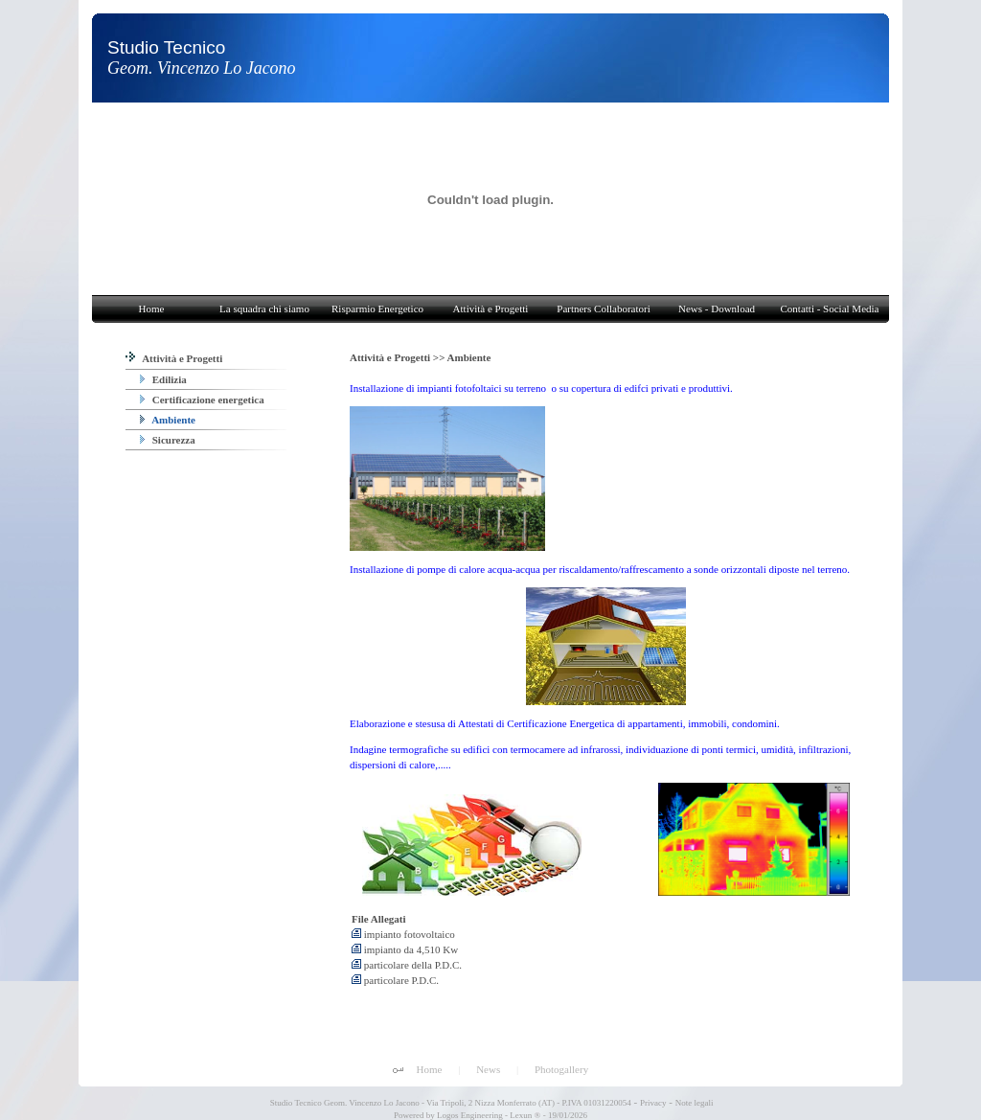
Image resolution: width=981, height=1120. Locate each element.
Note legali (694, 1103)
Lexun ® (525, 1115)
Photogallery (561, 1069)
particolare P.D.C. (395, 980)
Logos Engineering (470, 1115)
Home (430, 1069)
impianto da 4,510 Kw (405, 949)
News (488, 1069)
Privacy (653, 1103)
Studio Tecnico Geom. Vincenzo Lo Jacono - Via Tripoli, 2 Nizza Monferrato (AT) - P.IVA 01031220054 (449, 1103)
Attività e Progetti (173, 358)
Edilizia (163, 379)
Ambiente (167, 419)
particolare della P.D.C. (407, 965)
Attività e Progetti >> (398, 357)
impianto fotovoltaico (403, 934)
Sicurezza (167, 440)
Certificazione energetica (202, 399)
